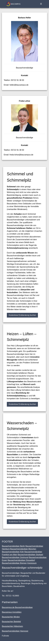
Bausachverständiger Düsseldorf (21, 560)
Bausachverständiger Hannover (15, 631)
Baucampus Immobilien (11, 612)
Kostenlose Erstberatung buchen (22, 315)
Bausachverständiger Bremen (14, 563)
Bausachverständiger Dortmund (15, 557)
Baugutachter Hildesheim (12, 626)
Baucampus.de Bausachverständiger (17, 607)
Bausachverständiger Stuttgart (30, 555)
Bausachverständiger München (23, 549)
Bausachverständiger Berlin (13, 546)
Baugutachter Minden (11, 617)
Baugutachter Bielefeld (11, 622)
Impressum (32, 563)
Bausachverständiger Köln (13, 552)
